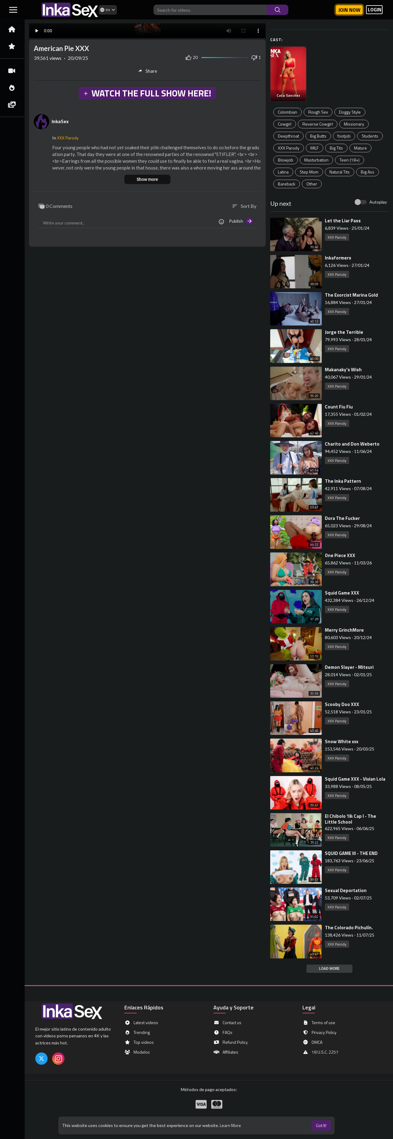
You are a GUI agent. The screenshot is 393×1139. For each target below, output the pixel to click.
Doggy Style (350, 112)
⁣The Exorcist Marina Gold (351, 294)
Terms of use (318, 1023)
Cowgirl (284, 124)
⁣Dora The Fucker (342, 518)
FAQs (222, 1032)
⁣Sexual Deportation (346, 890)
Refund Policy (230, 1042)
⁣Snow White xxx (341, 741)
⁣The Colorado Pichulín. (349, 927)
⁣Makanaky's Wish (343, 369)
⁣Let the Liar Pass (343, 220)
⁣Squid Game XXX (342, 592)
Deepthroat (288, 136)
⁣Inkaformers (338, 257)
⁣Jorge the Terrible (344, 332)
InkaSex (60, 121)
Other (311, 184)
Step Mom (309, 172)
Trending (137, 1032)
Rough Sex (318, 112)
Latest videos (141, 1023)
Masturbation (316, 160)
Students (370, 136)
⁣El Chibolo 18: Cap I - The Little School (350, 819)
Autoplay (378, 202)
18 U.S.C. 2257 (320, 1052)
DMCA (312, 1042)
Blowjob (285, 160)
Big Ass (367, 172)
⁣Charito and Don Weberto (352, 443)
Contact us (227, 1023)
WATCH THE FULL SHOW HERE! (147, 93)
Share (147, 71)
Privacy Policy (319, 1032)
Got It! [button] (321, 1125)
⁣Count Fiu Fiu (339, 406)
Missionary (354, 124)
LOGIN (374, 9)
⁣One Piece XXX (340, 555)
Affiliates (225, 1052)
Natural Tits (339, 172)
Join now (349, 10)
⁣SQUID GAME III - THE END (351, 853)
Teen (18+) (350, 160)
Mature (360, 148)
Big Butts (318, 136)
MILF (314, 148)
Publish (241, 221)
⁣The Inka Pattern (343, 481)
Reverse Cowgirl (317, 124)
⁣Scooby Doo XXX (342, 704)
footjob (344, 136)
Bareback (286, 184)
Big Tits (336, 148)
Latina (283, 172)
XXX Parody (288, 148)
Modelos (137, 1052)
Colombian (287, 112)
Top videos (139, 1042)
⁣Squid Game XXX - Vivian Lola (355, 778)
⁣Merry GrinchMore (344, 630)
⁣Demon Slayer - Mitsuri (349, 667)
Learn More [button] (230, 1125)
